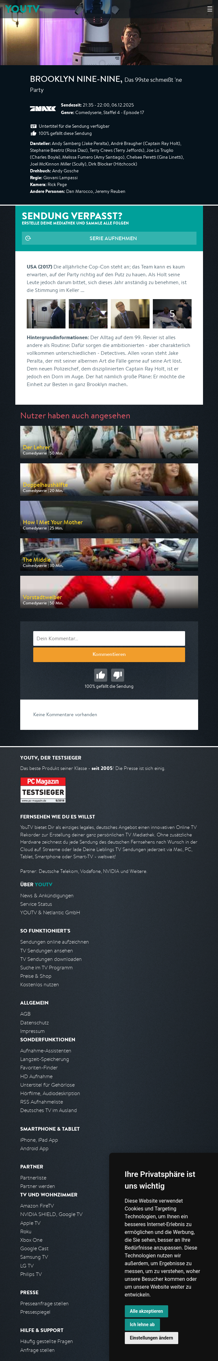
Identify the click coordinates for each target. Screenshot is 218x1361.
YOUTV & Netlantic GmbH (50, 912)
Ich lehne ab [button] (142, 1324)
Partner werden (37, 1186)
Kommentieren (109, 655)
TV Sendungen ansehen (46, 950)
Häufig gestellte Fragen (46, 1341)
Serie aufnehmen (113, 238)
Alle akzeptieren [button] (146, 1311)
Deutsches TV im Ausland (48, 1110)
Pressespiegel (35, 1312)
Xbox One (31, 1240)
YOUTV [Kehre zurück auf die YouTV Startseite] (22, 9)
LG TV (27, 1265)
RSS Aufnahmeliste (41, 1101)
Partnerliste (33, 1177)
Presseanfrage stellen (44, 1303)
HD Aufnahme (36, 1076)
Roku (25, 1231)
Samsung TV (34, 1256)
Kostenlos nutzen (39, 984)
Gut (100, 675)
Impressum (32, 1031)
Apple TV (30, 1223)
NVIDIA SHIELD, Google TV (51, 1214)
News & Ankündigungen (47, 895)
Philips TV (31, 1274)
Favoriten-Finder (39, 1067)
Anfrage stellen (37, 1350)
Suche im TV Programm (46, 967)
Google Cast (34, 1248)
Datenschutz (34, 1022)
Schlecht (117, 675)
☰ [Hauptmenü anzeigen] (210, 9)
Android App (34, 1148)
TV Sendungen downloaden (51, 959)
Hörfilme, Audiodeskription (50, 1093)
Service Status (36, 904)
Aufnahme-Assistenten (45, 1050)
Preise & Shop (35, 976)
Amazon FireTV (37, 1205)
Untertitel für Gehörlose (47, 1084)
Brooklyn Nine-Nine (75, 80)
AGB (25, 1013)
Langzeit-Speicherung (44, 1059)
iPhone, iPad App (39, 1140)
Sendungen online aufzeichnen (54, 941)
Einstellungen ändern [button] (151, 1337)
